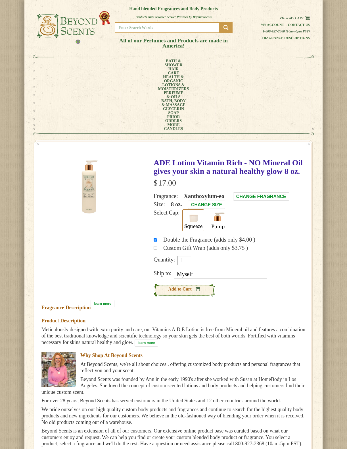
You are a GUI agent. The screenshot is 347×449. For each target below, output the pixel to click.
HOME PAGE (288, 413)
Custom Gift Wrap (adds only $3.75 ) (205, 184)
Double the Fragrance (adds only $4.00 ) (209, 176)
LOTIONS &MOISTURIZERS (133, 63)
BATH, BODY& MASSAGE (192, 63)
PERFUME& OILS (164, 63)
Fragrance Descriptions (286, 38)
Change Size (206, 141)
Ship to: (163, 209)
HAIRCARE (79, 63)
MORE (266, 63)
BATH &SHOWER (58, 63)
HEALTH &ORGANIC (101, 63)
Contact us (299, 25)
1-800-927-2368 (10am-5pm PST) (286, 31)
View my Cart (294, 18)
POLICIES (287, 421)
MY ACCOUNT (289, 417)
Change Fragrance (261, 132)
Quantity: (164, 196)
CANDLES (288, 63)
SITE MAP (287, 429)
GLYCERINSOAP (221, 63)
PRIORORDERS (246, 63)
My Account (272, 25)
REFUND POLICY (292, 425)
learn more (102, 240)
